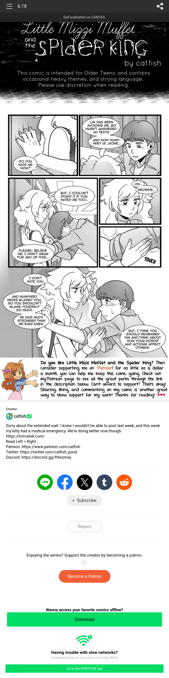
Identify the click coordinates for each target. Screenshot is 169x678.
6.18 (22, 6)
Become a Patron (84, 576)
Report (84, 526)
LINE (45, 482)
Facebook (65, 482)
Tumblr (104, 482)
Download (84, 619)
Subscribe (86, 500)
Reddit (124, 482)
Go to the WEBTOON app (84, 669)
